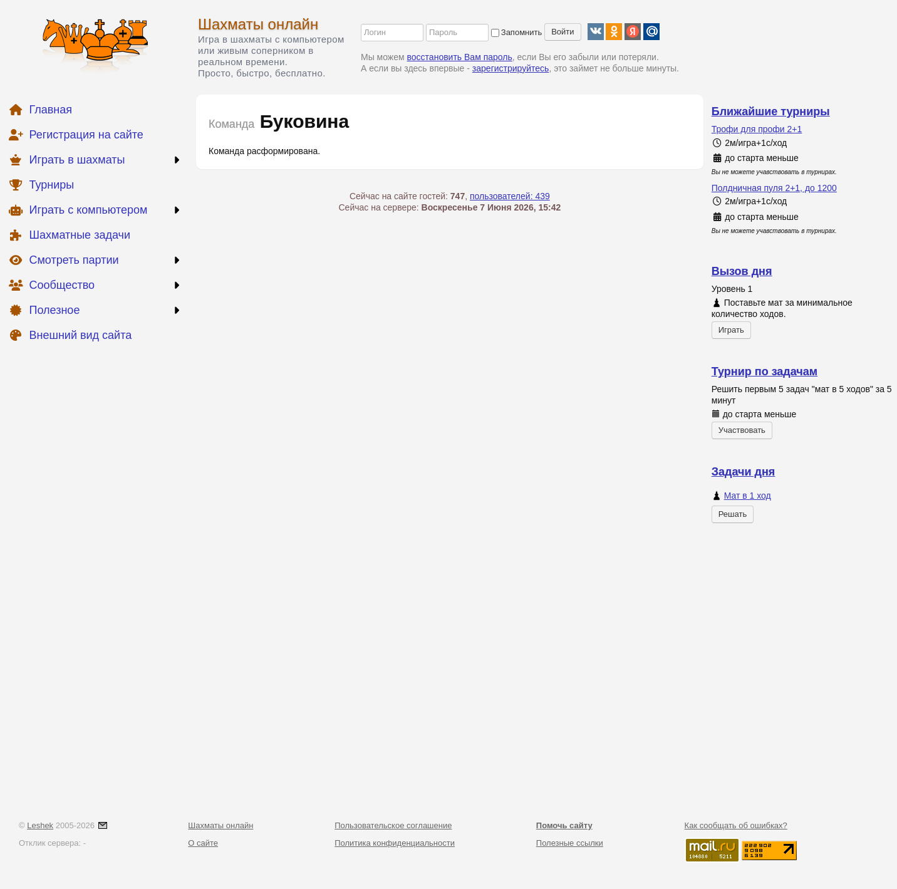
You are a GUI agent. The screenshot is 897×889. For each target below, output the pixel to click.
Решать (732, 514)
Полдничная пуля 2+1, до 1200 (774, 188)
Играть (731, 330)
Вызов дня (742, 271)
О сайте (203, 843)
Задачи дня (743, 471)
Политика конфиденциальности (394, 843)
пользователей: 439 (510, 196)
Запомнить (516, 32)
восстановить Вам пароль (459, 57)
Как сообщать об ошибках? (736, 825)
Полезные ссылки (569, 843)
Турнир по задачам (764, 371)
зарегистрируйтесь (510, 68)
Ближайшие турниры (771, 111)
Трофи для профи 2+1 (757, 129)
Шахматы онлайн (258, 24)
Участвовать (741, 430)
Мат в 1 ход (747, 496)
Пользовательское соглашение (393, 825)
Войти (562, 31)
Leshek (40, 825)
